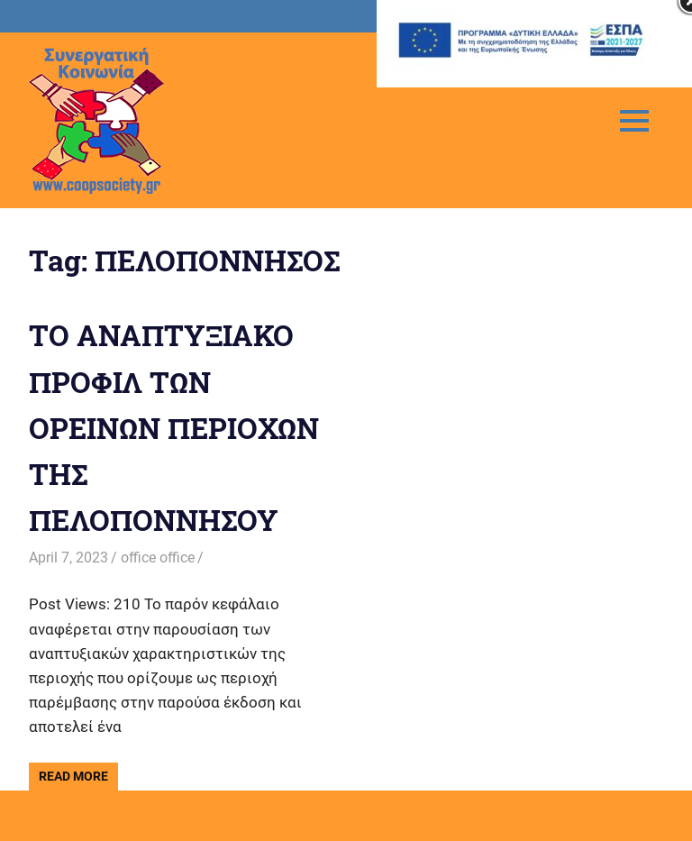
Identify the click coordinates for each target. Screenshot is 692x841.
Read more (73, 776)
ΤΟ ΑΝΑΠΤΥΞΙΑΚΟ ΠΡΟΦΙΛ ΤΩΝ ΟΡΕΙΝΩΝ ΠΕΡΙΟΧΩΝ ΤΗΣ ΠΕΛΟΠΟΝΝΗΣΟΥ (174, 427)
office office (158, 557)
